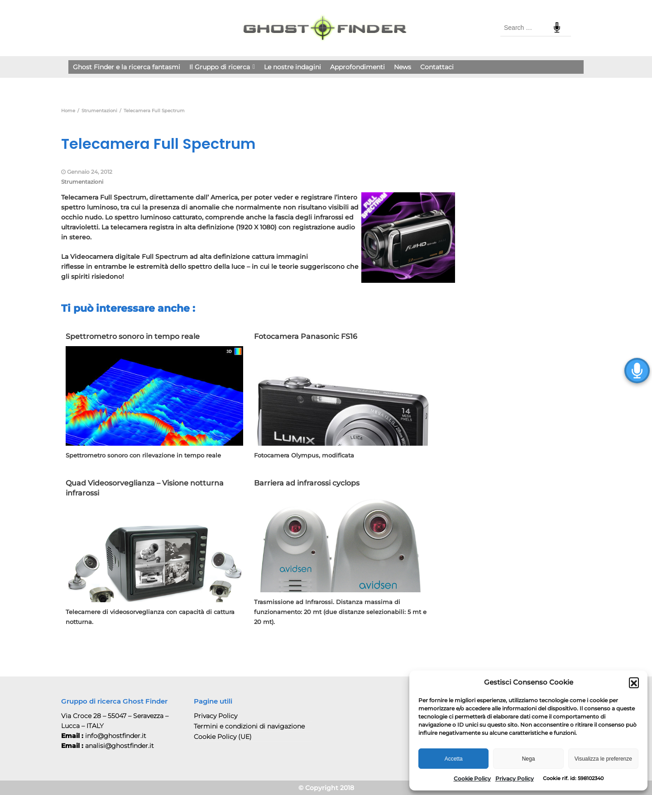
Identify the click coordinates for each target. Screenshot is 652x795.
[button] (633, 682)
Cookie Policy (472, 778)
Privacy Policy (514, 778)
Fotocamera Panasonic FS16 (305, 336)
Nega (528, 759)
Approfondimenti (357, 67)
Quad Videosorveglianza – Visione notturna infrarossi (145, 488)
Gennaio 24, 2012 (89, 171)
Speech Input (557, 27)
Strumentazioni (82, 181)
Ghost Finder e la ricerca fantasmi (126, 67)
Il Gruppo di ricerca (222, 67)
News (402, 67)
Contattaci (437, 67)
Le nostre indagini (292, 67)
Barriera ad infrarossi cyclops (307, 483)
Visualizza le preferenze (603, 759)
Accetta (454, 759)
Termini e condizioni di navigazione (249, 726)
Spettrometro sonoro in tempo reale (133, 336)
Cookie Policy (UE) (223, 737)
